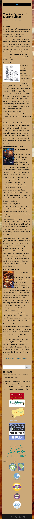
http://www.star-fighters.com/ (17, 359)
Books (19, 20)
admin (6, 20)
